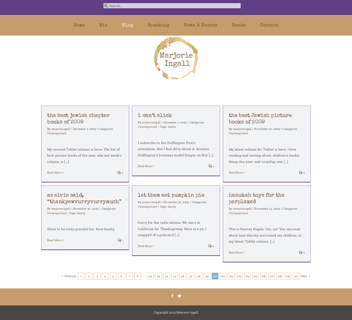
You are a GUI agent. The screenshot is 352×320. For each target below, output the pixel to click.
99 (207, 276)
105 (255, 276)
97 (190, 276)
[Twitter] (179, 296)
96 (182, 276)
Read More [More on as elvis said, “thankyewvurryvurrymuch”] (54, 240)
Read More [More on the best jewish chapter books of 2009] (54, 172)
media (172, 126)
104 (247, 276)
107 (271, 276)
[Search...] (172, 6)
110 (296, 276)
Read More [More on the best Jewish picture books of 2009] (236, 172)
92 (150, 276)
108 (279, 276)
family (81, 213)
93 (158, 276)
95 (174, 276)
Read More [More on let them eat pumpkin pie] (145, 246)
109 (288, 276)
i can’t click (155, 115)
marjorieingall (60, 129)
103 (239, 276)
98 (198, 276)
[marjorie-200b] (176, 37)
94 (166, 276)
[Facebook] (172, 296)
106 (263, 276)
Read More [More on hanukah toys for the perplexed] (236, 252)
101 (223, 276)
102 (231, 276)
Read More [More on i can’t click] (145, 166)
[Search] (106, 6)
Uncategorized (56, 133)
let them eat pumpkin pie (171, 195)
